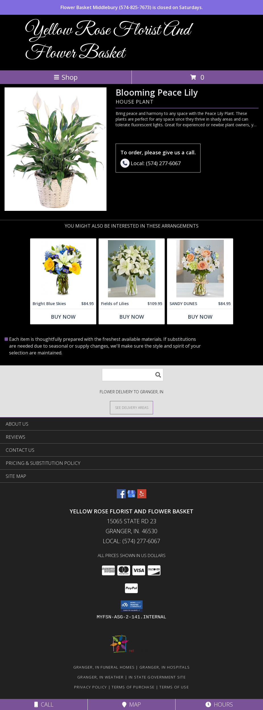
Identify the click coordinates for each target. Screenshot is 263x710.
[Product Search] (132, 374)
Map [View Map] (131, 704)
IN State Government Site (157, 677)
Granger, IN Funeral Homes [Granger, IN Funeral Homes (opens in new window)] (104, 667)
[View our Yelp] (141, 496)
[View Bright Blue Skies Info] (63, 269)
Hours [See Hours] (219, 704)
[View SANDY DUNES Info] (200, 269)
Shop (66, 77)
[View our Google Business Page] (131, 496)
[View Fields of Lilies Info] (131, 269)
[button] (132, 606)
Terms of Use (174, 687)
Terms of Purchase (133, 687)
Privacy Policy (90, 687)
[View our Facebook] (121, 496)
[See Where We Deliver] (131, 407)
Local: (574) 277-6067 (131, 541)
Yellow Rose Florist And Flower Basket (107, 42)
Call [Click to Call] (43, 704)
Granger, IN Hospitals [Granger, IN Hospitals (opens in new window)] (164, 667)
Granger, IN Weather (100, 677)
